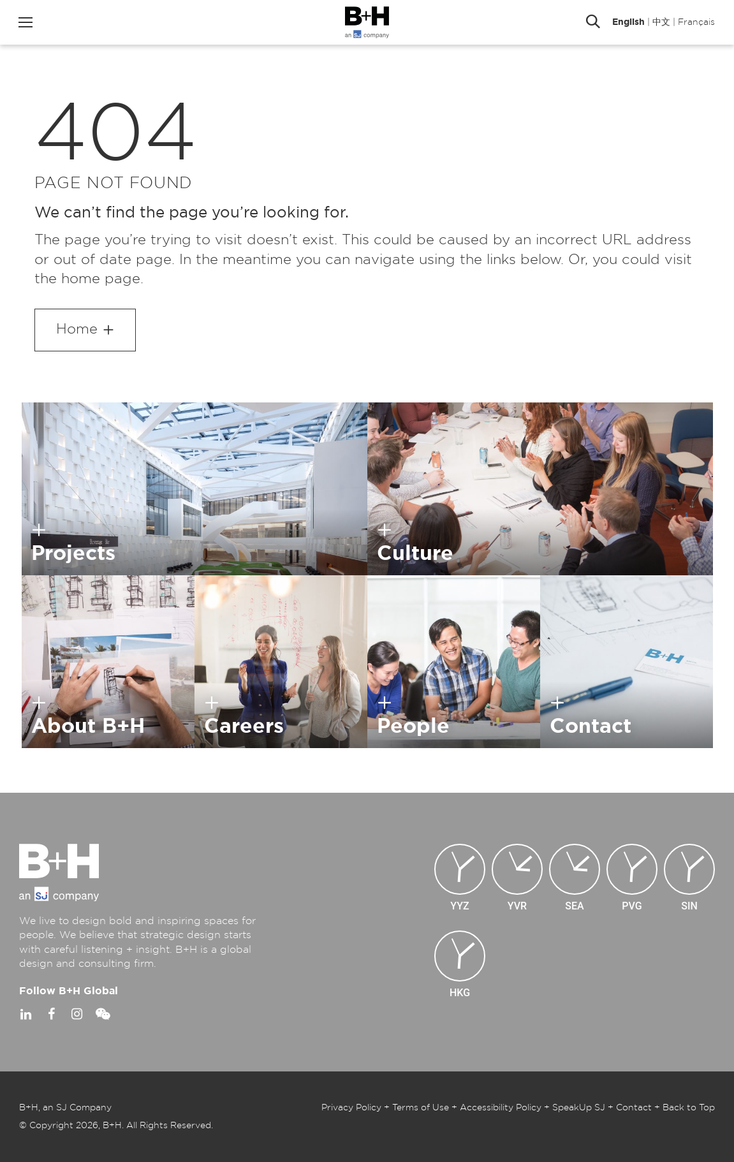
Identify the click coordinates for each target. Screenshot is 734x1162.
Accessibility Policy (500, 1107)
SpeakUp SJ (578, 1107)
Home (77, 329)
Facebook (51, 1014)
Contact (634, 1107)
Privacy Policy (351, 1107)
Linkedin (25, 1014)
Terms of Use (420, 1107)
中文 (661, 22)
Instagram (76, 1014)
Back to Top (689, 1107)
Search (593, 22)
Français (696, 22)
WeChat (102, 1014)
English (628, 22)
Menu (25, 22)
